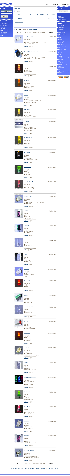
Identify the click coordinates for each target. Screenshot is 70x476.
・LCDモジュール (19, 22)
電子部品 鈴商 (6, 4)
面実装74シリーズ (62, 34)
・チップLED (19, 18)
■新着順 (35, 29)
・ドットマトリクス (40, 18)
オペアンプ (60, 37)
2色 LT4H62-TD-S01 (28, 109)
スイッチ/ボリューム (63, 64)
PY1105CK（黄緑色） (29, 450)
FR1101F (26, 95)
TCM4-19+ (3, 27)
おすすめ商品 (61, 27)
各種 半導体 (61, 44)
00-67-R (26, 321)
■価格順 (30, 29)
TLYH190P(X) (27, 152)
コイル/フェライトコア (63, 57)
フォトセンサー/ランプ (63, 56)
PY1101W (26, 347)
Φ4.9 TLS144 (27, 280)
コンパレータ (61, 41)
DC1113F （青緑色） (29, 36)
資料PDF (26, 46)
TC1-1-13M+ (4, 25)
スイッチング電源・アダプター (63, 50)
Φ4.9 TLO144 (27, 333)
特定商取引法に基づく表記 (17, 468)
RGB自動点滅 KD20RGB (30, 377)
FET (59, 31)
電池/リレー (60, 59)
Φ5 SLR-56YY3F (28, 137)
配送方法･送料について (41, 468)
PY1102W (26, 421)
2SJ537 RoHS (4, 32)
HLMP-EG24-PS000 (28, 240)
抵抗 (59, 69)
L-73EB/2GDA (27, 225)
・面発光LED (50, 18)
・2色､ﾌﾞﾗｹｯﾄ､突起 (39, 14)
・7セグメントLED (29, 18)
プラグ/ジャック (62, 66)
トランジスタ (61, 29)
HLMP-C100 (27, 406)
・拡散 (29, 14)
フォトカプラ (61, 39)
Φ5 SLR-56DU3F (28, 80)
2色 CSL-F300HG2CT (29, 66)
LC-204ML (26, 121)
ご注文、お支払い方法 (63, 19)
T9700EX (26, 295)
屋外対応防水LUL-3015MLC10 (31, 51)
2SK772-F (3, 35)
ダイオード (60, 42)
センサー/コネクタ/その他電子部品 (63, 72)
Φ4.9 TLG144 (27, 391)
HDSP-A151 (26, 254)
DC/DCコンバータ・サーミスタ (63, 46)
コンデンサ (60, 62)
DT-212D (3, 28)
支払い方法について (29, 468)
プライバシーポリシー (54, 468)
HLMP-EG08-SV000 (28, 181)
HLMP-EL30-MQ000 (28, 307)
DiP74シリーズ (61, 32)
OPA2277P (3, 33)
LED (19, 8)
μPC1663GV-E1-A (5, 23)
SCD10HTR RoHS (5, 30)
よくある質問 (61, 17)
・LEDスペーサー (50, 14)
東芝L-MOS (60, 36)
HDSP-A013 (26, 210)
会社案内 (60, 16)
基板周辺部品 (61, 68)
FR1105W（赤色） (28, 196)
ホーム (16, 8)
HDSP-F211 (26, 435)
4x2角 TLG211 (27, 167)
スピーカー (60, 52)
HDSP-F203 (26, 362)
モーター (60, 54)
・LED (18, 14)
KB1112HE (26, 269)
